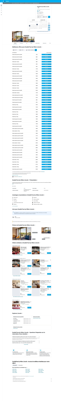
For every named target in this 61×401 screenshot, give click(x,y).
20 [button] (46, 25)
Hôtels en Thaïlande (41, 372)
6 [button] (46, 23)
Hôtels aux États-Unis (41, 370)
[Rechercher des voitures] (1, 7)
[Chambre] (17, 36)
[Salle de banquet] (29, 33)
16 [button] (41, 25)
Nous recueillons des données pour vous (32, 379)
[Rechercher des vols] (1, 3)
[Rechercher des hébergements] (1, 5)
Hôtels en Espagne (14, 372)
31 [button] (29, 29)
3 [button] (29, 24)
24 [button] (29, 28)
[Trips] (1, 12)
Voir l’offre (29, 286)
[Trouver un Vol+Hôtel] (1, 8)
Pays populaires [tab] (15, 365)
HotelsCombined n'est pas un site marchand (32, 378)
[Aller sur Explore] (1, 10)
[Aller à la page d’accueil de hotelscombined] (6, 1)
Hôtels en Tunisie (27, 369)
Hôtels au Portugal (27, 371)
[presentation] (34, 209)
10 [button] (29, 25)
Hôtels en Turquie (41, 369)
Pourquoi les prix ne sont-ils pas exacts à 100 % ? (32, 381)
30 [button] (41, 28)
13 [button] (33, 25)
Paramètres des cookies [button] (15, 175)
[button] (1, 1)
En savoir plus (43, 171)
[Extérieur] (46, 237)
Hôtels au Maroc (14, 369)
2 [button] (41, 23)
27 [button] (33, 28)
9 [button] (41, 24)
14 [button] (34, 25)
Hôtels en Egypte (14, 371)
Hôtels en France (14, 370)
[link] (17, 255)
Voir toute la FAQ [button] (26, 344)
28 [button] (34, 28)
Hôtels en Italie (27, 372)
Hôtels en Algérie (27, 370)
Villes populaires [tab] (20, 365)
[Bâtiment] (36, 237)
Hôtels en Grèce (40, 371)
